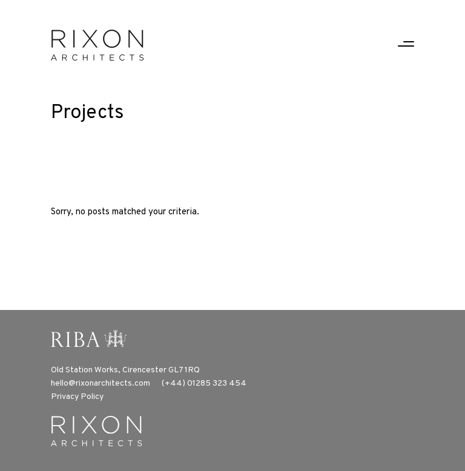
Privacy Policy (77, 397)
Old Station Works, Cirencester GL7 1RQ (125, 370)
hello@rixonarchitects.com (100, 383)
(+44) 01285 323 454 (204, 383)
